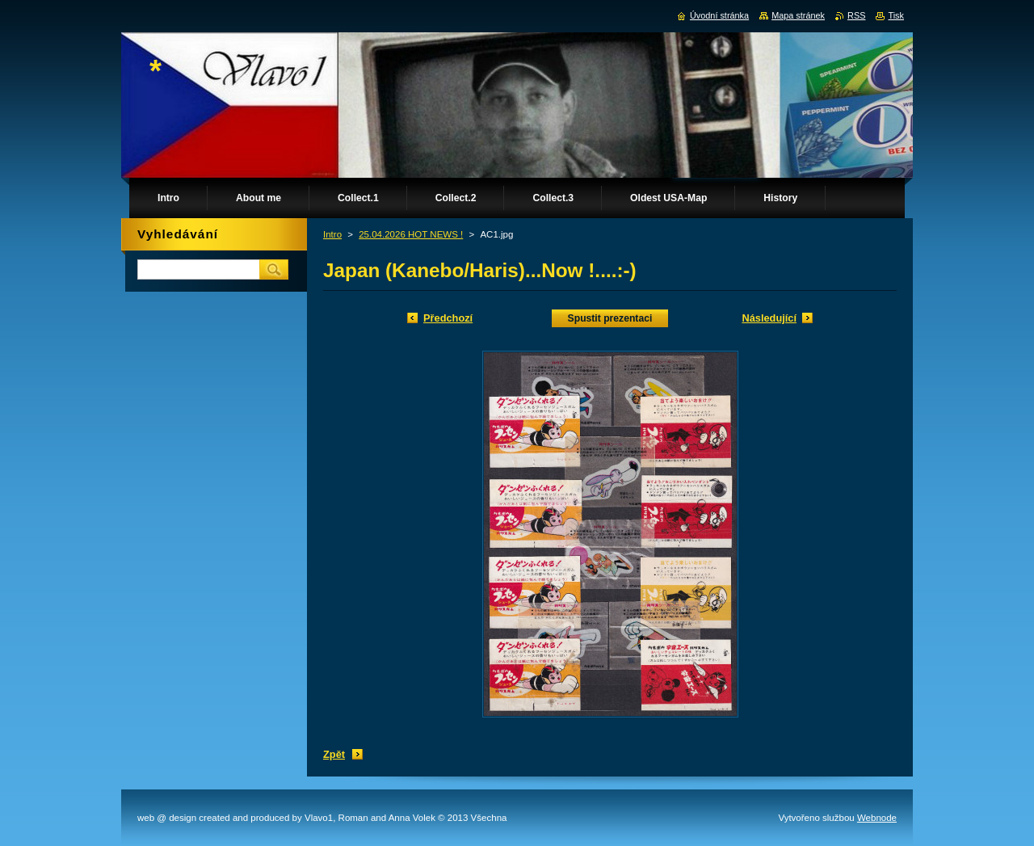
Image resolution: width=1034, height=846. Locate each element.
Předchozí (448, 318)
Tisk (896, 15)
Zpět (334, 754)
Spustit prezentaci (610, 318)
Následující (769, 318)
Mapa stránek (798, 15)
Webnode (877, 818)
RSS (856, 15)
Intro (332, 234)
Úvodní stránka (719, 15)
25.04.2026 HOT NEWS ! (411, 234)
